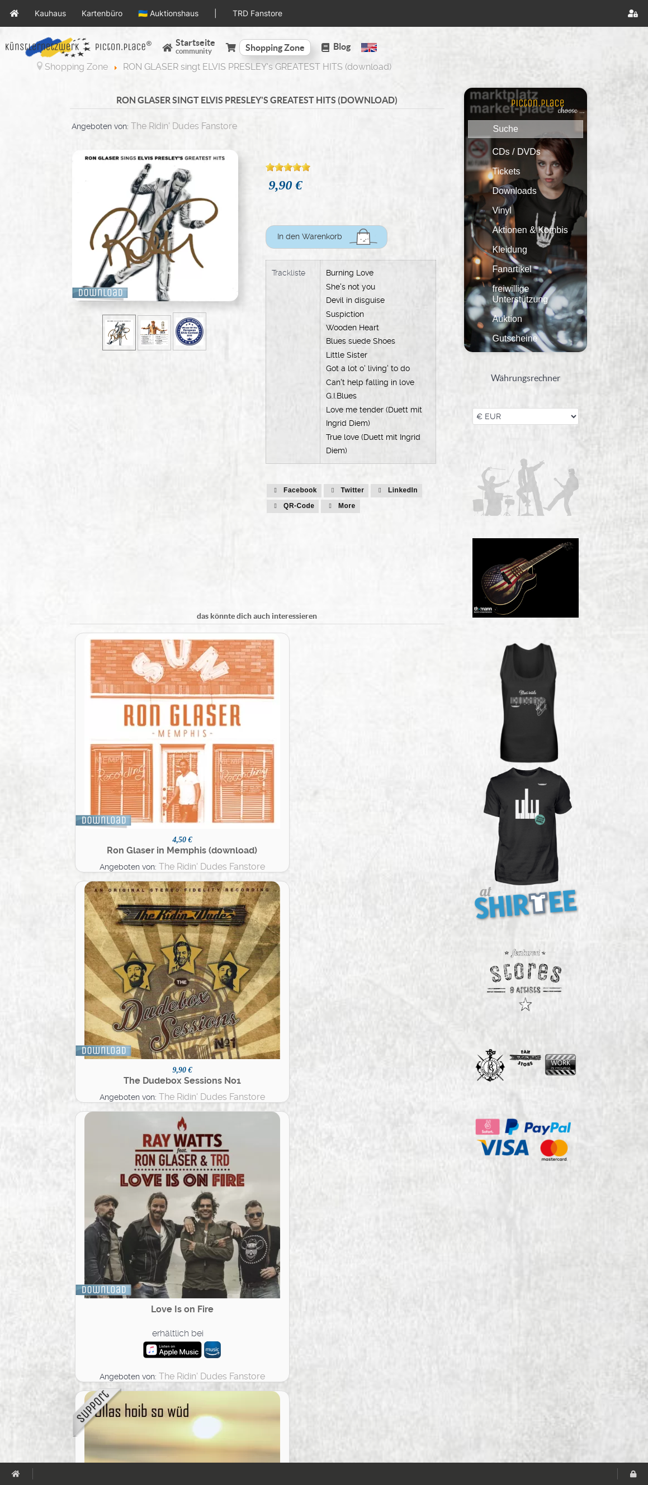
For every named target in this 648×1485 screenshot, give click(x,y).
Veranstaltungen (235, 1329)
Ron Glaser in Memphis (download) (116, 748)
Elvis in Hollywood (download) (303, 934)
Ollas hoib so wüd (398, 727)
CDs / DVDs (517, 151)
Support (56, 1342)
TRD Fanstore (391, 1354)
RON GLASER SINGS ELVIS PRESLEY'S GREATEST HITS (210, 1113)
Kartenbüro (386, 1317)
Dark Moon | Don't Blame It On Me (304, 1116)
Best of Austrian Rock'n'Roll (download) (116, 1109)
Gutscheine (515, 338)
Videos (215, 1354)
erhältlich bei (299, 747)
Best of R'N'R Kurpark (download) (210, 932)
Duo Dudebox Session (397, 927)
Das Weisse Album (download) (397, 1112)
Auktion (507, 319)
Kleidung (510, 249)
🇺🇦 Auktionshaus (398, 1329)
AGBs (50, 1304)
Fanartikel (512, 269)
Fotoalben (222, 1342)
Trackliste (288, 272)
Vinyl (502, 210)
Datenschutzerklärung (84, 1317)
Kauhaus (381, 1304)
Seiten (213, 1304)
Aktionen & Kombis (530, 230)
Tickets (507, 171)
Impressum (63, 1329)
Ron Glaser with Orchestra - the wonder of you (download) (116, 937)
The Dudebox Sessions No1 (210, 735)
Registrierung (228, 1366)
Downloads (515, 191)
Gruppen (219, 1317)
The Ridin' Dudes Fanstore (184, 126)
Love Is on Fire (303, 723)
